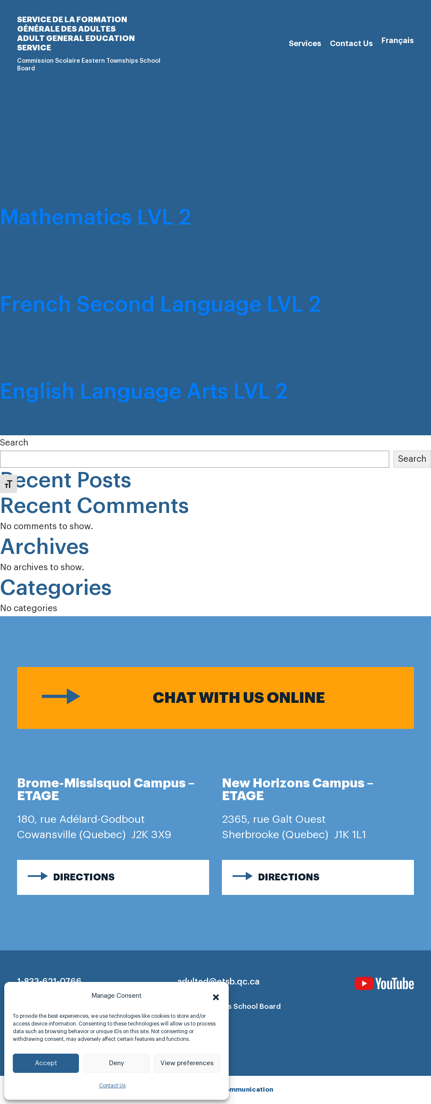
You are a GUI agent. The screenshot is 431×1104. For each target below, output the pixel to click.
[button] (216, 996)
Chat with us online (239, 697)
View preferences (187, 1063)
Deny (116, 1063)
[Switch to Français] (397, 40)
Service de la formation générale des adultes (72, 24)
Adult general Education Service (76, 43)
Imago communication (236, 1090)
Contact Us (112, 1085)
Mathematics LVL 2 (95, 217)
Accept (46, 1063)
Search (14, 443)
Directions (84, 877)
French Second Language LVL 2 (160, 304)
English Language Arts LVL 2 (144, 391)
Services (305, 43)
